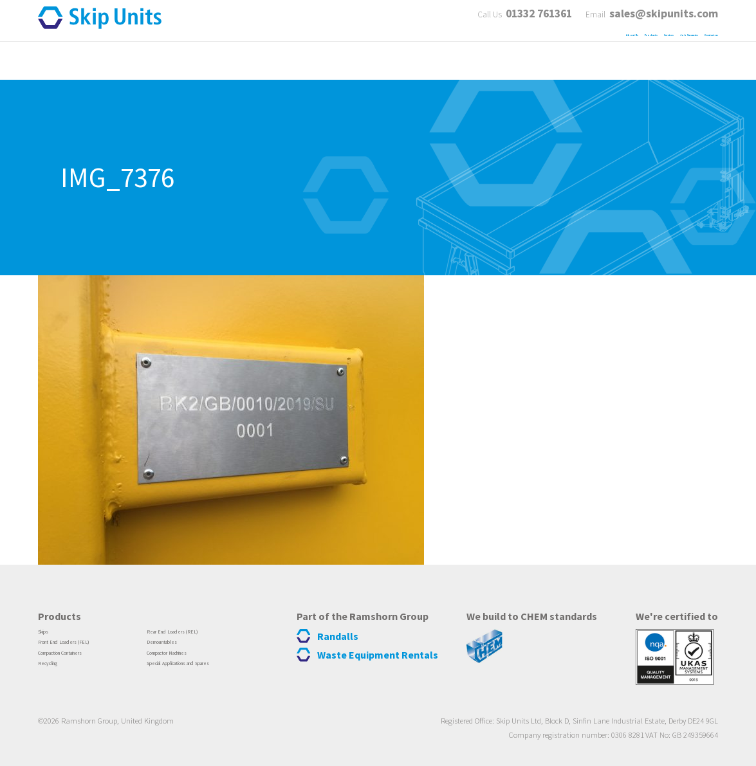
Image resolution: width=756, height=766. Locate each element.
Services (513, 51)
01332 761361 (532, 17)
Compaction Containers (83, 661)
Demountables (175, 647)
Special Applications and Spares (208, 675)
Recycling (56, 675)
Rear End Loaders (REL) (191, 633)
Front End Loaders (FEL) (83, 647)
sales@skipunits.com (663, 17)
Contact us (689, 51)
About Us (367, 51)
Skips (48, 633)
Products (441, 51)
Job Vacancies (598, 51)
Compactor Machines (187, 661)
